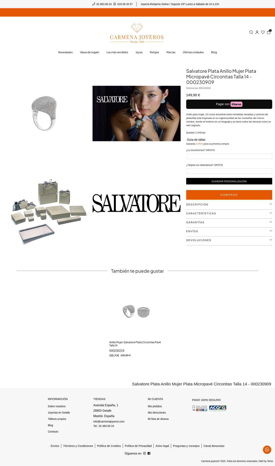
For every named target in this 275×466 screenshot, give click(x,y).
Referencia (192, 88)
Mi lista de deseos (158, 418)
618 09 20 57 (125, 4)
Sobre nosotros (57, 406)
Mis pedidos (155, 406)
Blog (50, 425)
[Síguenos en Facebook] (144, 453)
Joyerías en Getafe (59, 412)
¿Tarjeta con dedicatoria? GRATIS (204, 165)
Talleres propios (57, 418)
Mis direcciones (157, 412)
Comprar (229, 194)
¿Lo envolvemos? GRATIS (200, 150)
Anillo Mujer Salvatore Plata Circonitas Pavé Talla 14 (135, 343)
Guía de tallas (195, 139)
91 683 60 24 (104, 4)
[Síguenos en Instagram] (149, 453)
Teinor (270, 461)
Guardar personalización (229, 181)
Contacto (53, 431)
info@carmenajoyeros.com (108, 421)
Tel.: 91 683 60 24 (103, 425)
